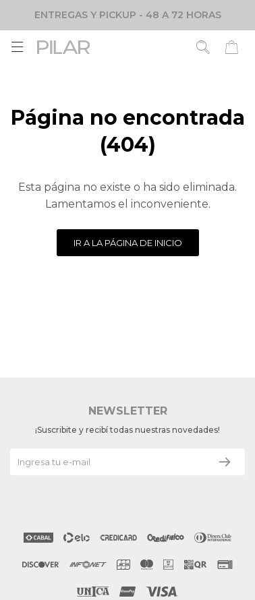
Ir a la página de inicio (128, 242)
